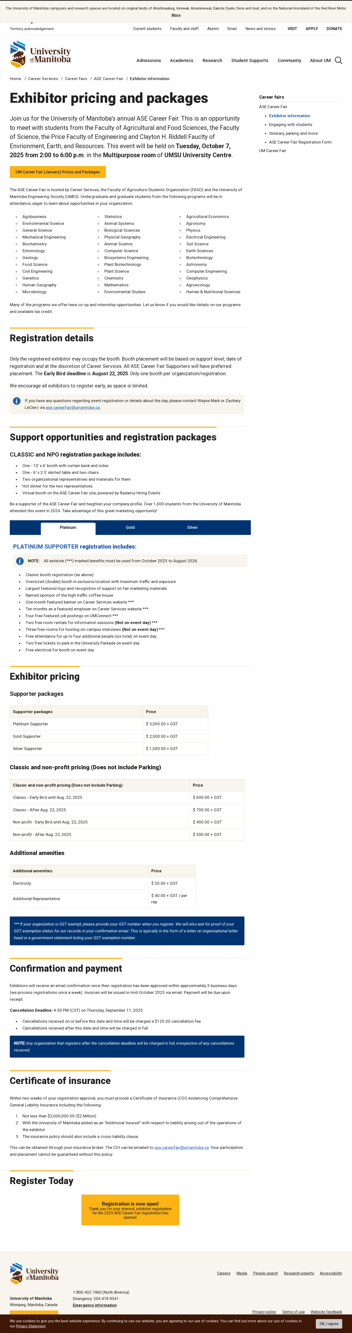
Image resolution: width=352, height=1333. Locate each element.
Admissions (149, 60)
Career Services (43, 78)
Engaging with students (290, 124)
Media (241, 1273)
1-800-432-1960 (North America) (101, 1292)
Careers (224, 1273)
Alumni (213, 28)
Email (232, 28)
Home (15, 78)
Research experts (299, 1273)
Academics (181, 60)
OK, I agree (329, 1324)
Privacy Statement (30, 1326)
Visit (292, 28)
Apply (312, 28)
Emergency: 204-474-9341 (96, 1298)
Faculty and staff (184, 28)
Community (289, 60)
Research (212, 60)
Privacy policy (264, 1312)
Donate (334, 28)
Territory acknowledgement (32, 29)
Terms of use (293, 1312)
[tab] (68, 527)
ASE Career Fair (108, 78)
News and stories (260, 28)
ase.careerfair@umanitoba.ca (73, 407)
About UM (320, 60)
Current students (147, 28)
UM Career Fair (272, 150)
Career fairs (76, 78)
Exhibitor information (289, 115)
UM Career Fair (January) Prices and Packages (58, 172)
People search (265, 1273)
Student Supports (249, 60)
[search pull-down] (338, 60)
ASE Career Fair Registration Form (300, 142)
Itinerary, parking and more (293, 133)
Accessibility (331, 1273)
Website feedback (326, 1312)
